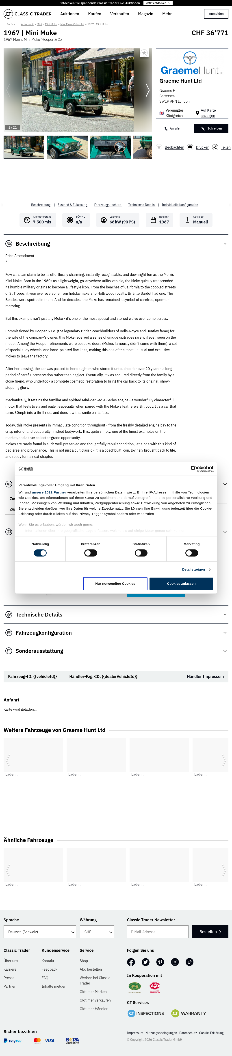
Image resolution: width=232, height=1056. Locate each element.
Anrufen (173, 128)
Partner (9, 986)
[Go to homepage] (27, 14)
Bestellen (210, 931)
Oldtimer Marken (93, 991)
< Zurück (9, 24)
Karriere (10, 969)
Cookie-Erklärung (211, 1033)
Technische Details (142, 205)
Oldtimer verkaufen (95, 1000)
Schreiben (211, 128)
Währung (88, 919)
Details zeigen (193, 569)
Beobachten (170, 147)
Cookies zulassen (181, 584)
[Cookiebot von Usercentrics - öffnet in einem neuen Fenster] (194, 468)
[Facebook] (131, 962)
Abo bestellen (91, 969)
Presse (9, 978)
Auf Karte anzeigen (208, 113)
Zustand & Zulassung (73, 205)
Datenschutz (188, 1033)
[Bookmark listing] (144, 52)
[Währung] (97, 931)
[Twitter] (146, 962)
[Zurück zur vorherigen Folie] (8, 90)
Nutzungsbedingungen (161, 1033)
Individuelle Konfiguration (180, 205)
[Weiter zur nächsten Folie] (147, 90)
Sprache (11, 919)
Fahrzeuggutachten (108, 205)
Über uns (11, 961)
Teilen (221, 147)
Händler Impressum (205, 676)
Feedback (49, 969)
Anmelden (216, 14)
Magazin (145, 13)
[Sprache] (40, 931)
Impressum (135, 1033)
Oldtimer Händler (94, 1008)
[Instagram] (175, 962)
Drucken (198, 147)
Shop (84, 961)
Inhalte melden (54, 986)
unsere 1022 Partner (49, 492)
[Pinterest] (160, 962)
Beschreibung (41, 205)
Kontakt (48, 961)
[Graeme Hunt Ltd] (192, 62)
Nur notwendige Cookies (115, 584)
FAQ (45, 978)
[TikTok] (189, 962)
